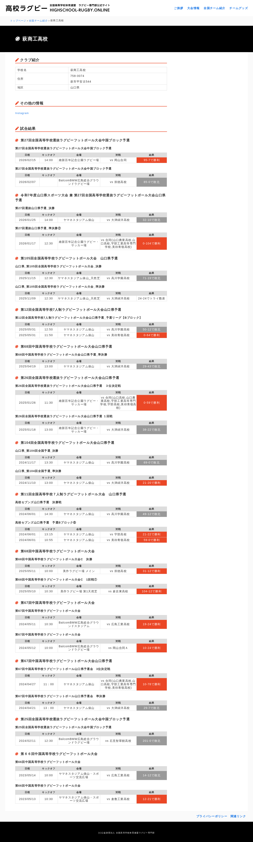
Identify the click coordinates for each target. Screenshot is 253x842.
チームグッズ (238, 8)
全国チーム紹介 (214, 8)
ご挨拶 (178, 8)
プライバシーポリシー (211, 815)
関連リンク (238, 815)
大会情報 (193, 8)
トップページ (18, 20)
